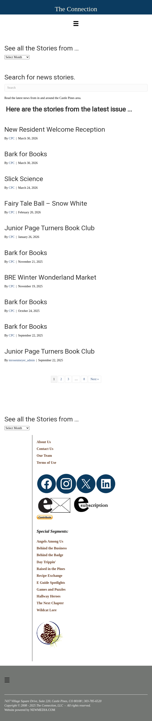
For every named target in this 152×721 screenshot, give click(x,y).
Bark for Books (25, 154)
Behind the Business (52, 548)
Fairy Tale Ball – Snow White (45, 203)
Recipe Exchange (49, 575)
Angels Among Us (50, 541)
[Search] (76, 88)
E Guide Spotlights (51, 582)
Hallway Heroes (49, 596)
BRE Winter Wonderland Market (50, 277)
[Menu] (76, 22)
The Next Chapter (50, 603)
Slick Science (23, 179)
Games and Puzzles (51, 589)
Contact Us (45, 449)
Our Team (44, 455)
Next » (94, 379)
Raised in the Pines (51, 569)
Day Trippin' (46, 562)
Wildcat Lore (47, 610)
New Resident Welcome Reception (54, 129)
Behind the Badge (50, 555)
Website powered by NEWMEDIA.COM (29, 710)
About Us (44, 442)
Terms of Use (46, 462)
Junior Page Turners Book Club (49, 228)
